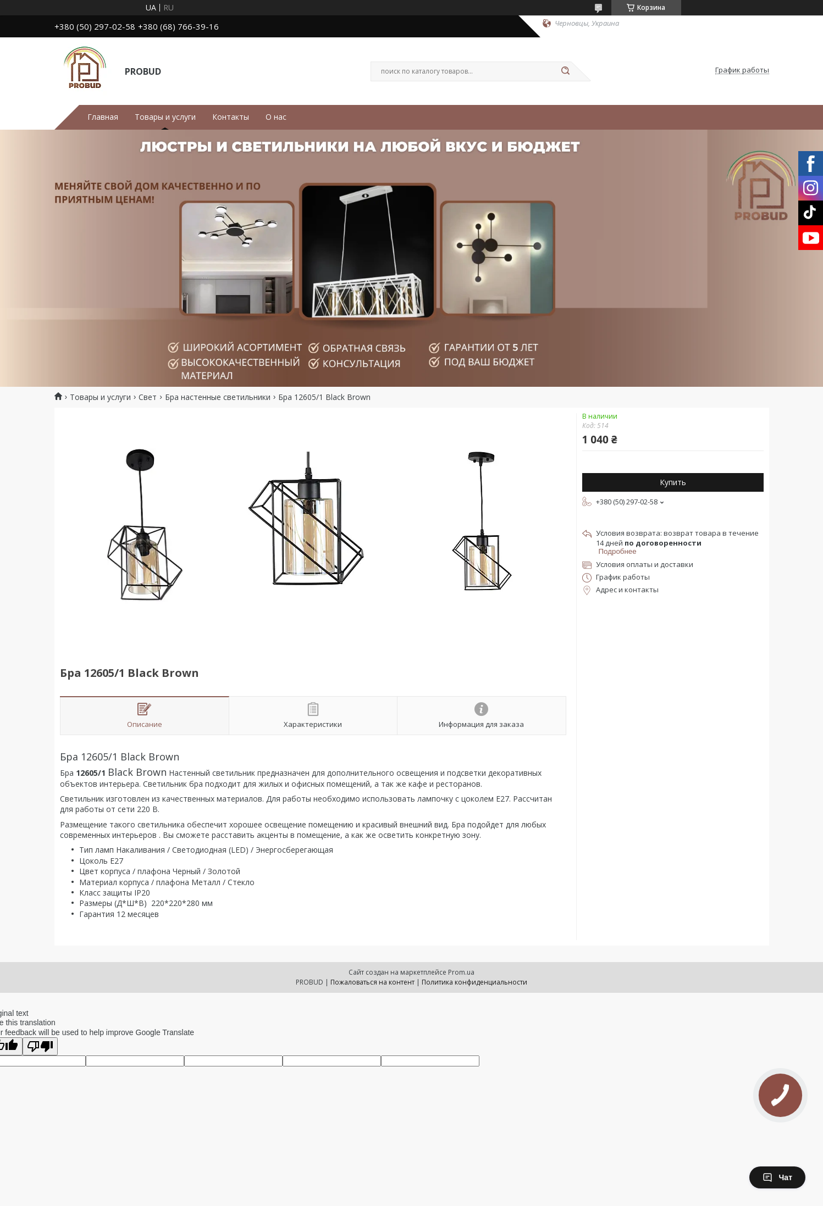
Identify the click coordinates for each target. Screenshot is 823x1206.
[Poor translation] (40, 1046)
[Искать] (566, 71)
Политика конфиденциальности (474, 982)
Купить (673, 482)
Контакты (230, 117)
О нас (276, 117)
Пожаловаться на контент (372, 982)
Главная (102, 117)
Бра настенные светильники (217, 397)
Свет (148, 397)
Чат (777, 1177)
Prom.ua (461, 972)
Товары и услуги (165, 117)
